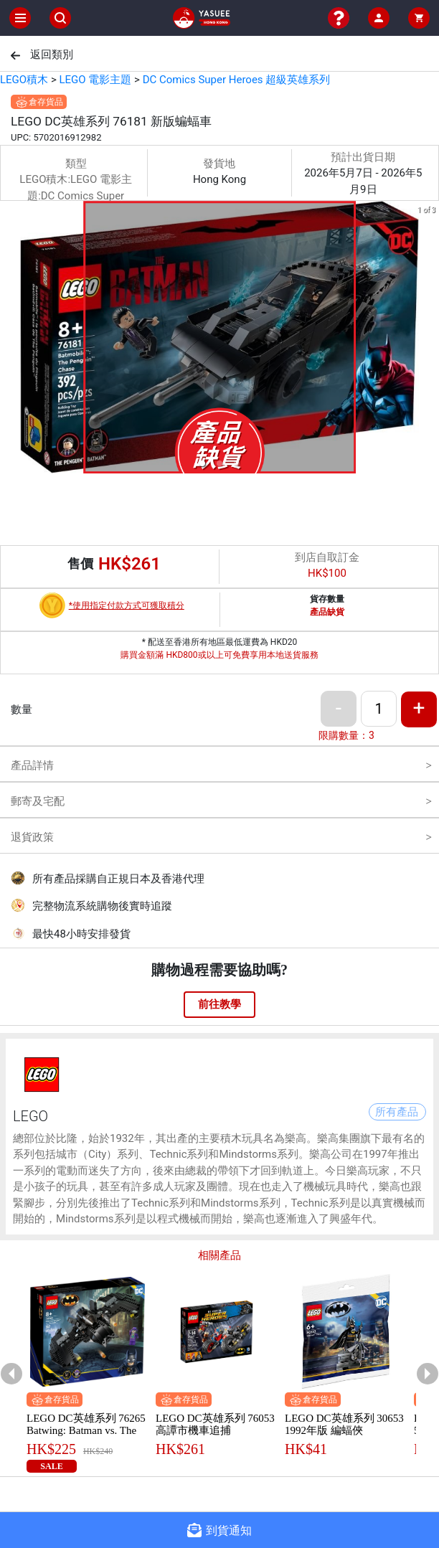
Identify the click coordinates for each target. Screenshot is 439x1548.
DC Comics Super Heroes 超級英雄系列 (237, 79)
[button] (202, 463)
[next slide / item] (429, 339)
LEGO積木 (24, 79)
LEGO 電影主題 (95, 79)
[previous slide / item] (10, 339)
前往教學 (219, 1004)
